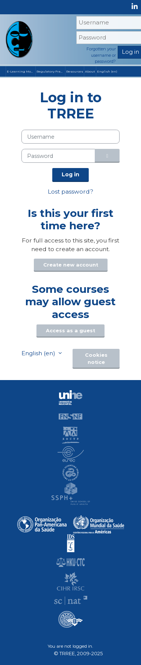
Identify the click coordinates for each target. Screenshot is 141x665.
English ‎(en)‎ (107, 71)
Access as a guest (70, 330)
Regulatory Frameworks (50, 71)
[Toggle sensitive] (107, 156)
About (90, 71)
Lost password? (70, 191)
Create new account (70, 265)
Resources (74, 71)
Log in (70, 174)
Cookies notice (96, 358)
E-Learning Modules (21, 71)
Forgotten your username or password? (101, 55)
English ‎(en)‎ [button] (39, 353)
